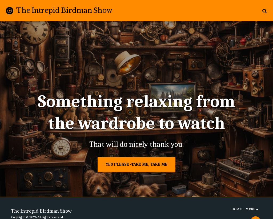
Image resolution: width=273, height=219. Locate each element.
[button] (264, 10)
